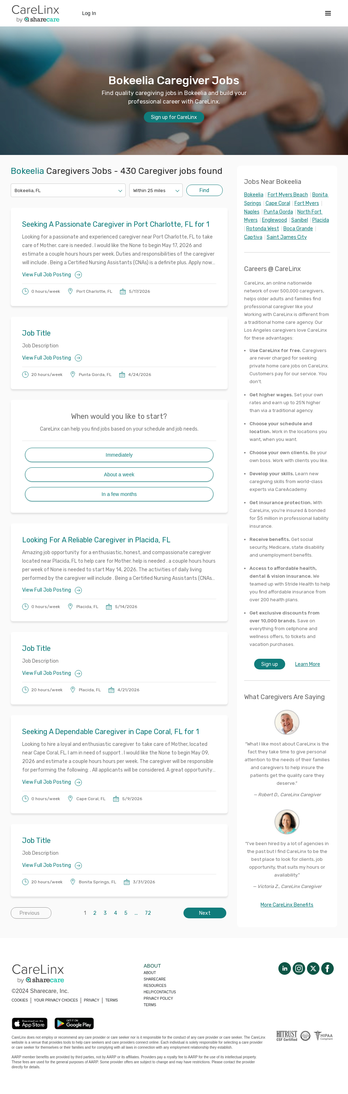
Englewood (274, 220)
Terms (150, 1005)
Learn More (307, 664)
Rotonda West (262, 229)
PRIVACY (91, 1000)
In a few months (119, 494)
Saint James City (287, 237)
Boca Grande (298, 229)
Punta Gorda (278, 212)
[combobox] (15, 190)
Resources (155, 986)
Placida (320, 220)
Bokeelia (253, 195)
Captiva (253, 237)
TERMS (111, 1000)
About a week (119, 474)
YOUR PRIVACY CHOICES (56, 1000)
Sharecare (155, 979)
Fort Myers (306, 203)
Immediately (119, 455)
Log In (89, 13)
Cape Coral (278, 203)
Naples (251, 212)
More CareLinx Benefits (287, 905)
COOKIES (20, 1000)
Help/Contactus (160, 992)
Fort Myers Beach (288, 195)
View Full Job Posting (52, 274)
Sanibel (299, 220)
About (150, 973)
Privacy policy (158, 998)
